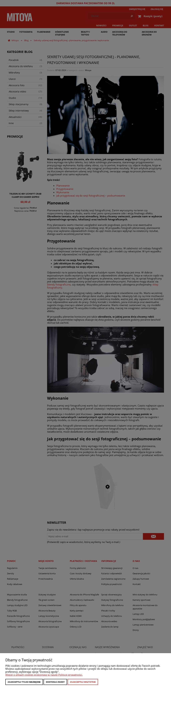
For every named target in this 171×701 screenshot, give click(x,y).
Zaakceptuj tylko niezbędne (24, 682)
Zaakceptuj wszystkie (83, 682)
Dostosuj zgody (55, 682)
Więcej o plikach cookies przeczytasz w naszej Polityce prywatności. (44, 674)
